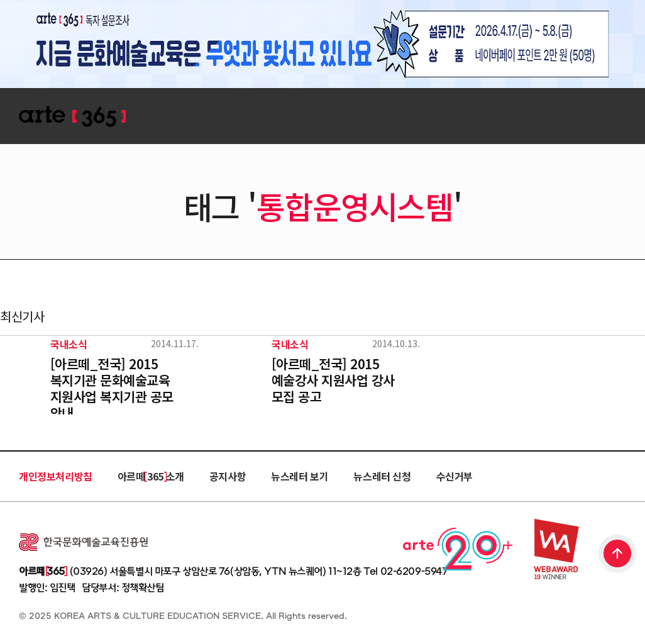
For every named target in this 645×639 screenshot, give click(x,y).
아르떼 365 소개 (151, 476)
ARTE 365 (72, 116)
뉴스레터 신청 (382, 476)
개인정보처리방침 (55, 476)
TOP (618, 555)
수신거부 (454, 476)
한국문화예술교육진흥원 (83, 542)
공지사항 (227, 476)
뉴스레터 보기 (299, 476)
